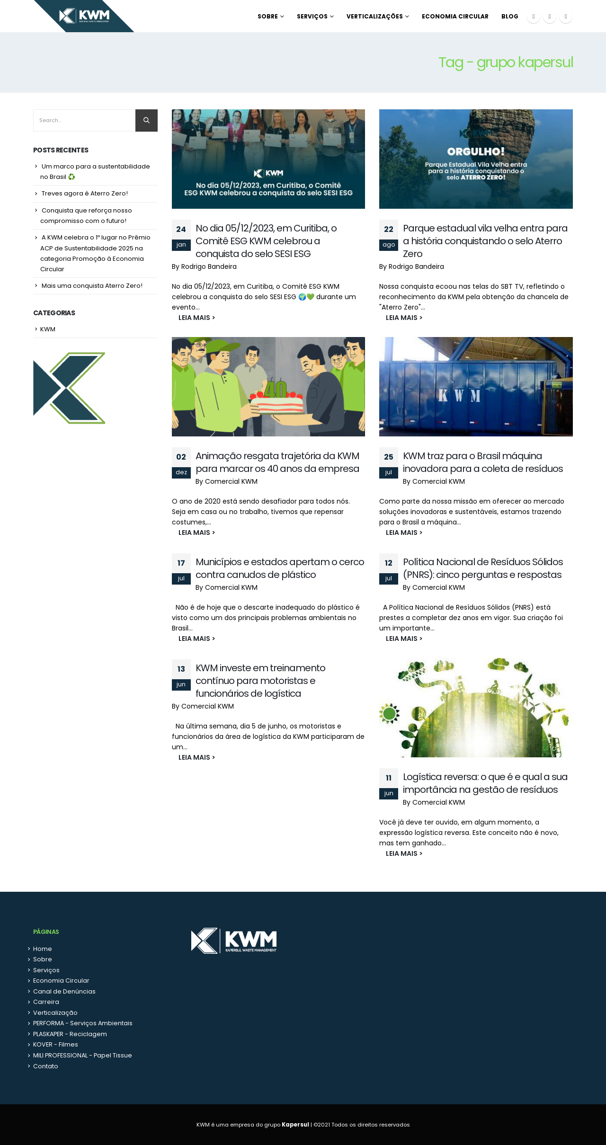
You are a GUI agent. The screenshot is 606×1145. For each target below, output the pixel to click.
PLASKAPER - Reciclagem (70, 1034)
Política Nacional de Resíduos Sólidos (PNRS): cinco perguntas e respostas (483, 568)
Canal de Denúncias (64, 991)
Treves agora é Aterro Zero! (85, 193)
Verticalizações (375, 16)
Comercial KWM (231, 481)
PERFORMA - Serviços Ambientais (83, 1023)
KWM (47, 329)
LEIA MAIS (190, 317)
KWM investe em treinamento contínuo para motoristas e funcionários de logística (260, 680)
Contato (45, 1066)
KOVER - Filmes (55, 1044)
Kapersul (295, 1124)
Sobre (268, 16)
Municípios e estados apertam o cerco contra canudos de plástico (280, 568)
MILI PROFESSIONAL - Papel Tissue (82, 1055)
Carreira (46, 1002)
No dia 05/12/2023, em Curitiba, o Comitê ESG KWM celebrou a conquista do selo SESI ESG (266, 241)
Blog (509, 16)
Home (42, 949)
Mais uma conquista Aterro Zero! (92, 285)
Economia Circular (455, 16)
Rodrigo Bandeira (209, 266)
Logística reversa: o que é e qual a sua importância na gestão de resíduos (485, 783)
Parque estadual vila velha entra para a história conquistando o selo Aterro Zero (485, 241)
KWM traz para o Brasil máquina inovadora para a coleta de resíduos (483, 462)
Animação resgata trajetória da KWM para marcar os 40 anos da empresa (277, 462)
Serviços (312, 16)
